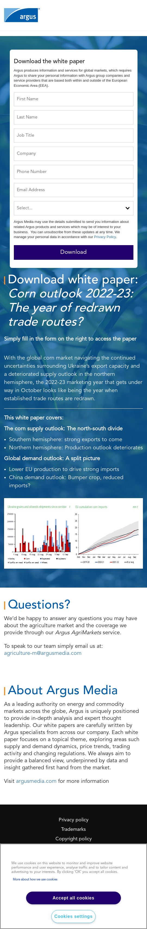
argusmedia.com (36, 781)
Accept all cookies (73, 898)
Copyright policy (73, 839)
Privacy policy (74, 820)
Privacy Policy (105, 237)
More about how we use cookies (35, 879)
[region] (73, 886)
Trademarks (73, 829)
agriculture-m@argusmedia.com (43, 653)
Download (73, 252)
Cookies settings (73, 916)
